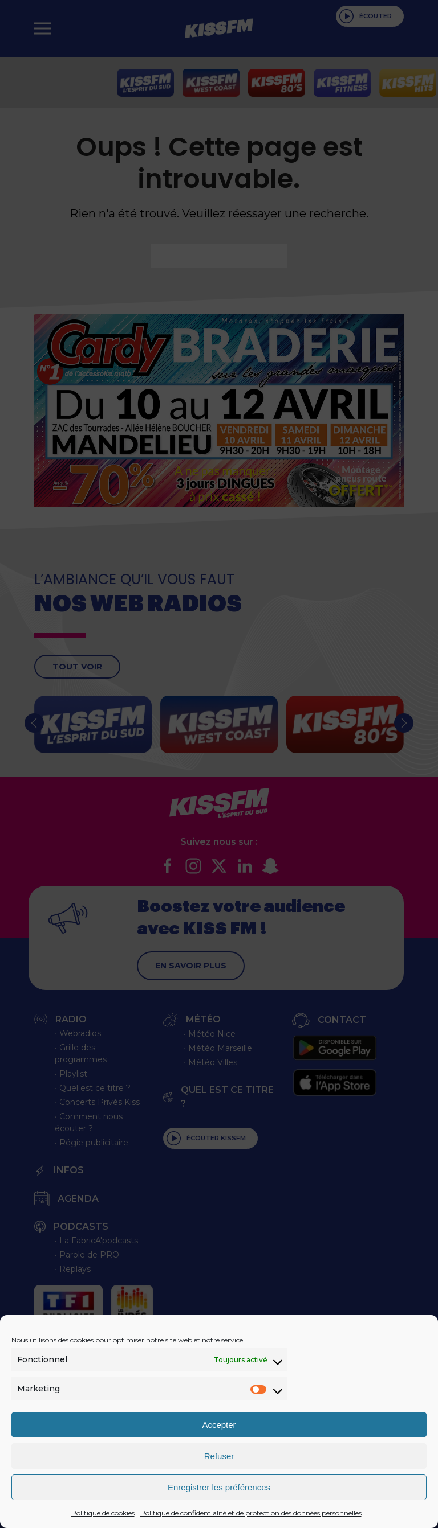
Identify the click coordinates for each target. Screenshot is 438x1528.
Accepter (219, 1425)
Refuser (219, 1456)
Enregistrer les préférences (219, 1487)
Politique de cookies (103, 1513)
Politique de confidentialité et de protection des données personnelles (251, 1513)
